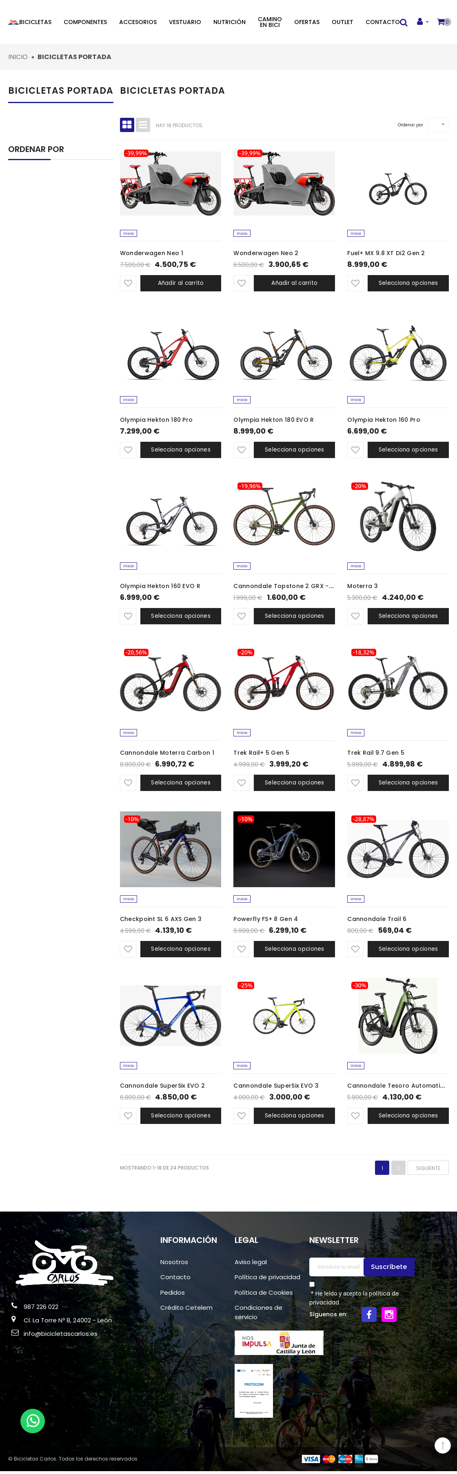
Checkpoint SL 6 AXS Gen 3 (161, 921)
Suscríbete (390, 1269)
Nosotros (174, 1264)
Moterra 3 (362, 588)
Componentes (85, 22)
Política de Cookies (264, 1295)
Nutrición (229, 22)
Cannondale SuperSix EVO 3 (276, 1088)
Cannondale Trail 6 (376, 921)
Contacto (383, 22)
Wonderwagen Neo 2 (265, 254)
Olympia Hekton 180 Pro (156, 420)
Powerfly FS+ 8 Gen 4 (265, 921)
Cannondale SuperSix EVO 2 (162, 1088)
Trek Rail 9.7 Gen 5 (375, 754)
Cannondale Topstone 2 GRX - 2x (285, 588)
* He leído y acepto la (354, 1300)
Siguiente (428, 1170)
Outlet (342, 22)
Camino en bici (270, 22)
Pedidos (172, 1295)
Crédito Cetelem (186, 1310)
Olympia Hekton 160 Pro (383, 420)
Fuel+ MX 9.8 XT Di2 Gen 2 (386, 254)
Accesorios (138, 22)
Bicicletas (35, 22)
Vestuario (185, 22)
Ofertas (306, 22)
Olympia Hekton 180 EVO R (273, 420)
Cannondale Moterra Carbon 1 (167, 754)
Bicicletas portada (60, 90)
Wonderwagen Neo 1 (151, 254)
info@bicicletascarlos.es (61, 1336)
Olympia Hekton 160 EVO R (160, 588)
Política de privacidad (267, 1280)
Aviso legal (251, 1264)
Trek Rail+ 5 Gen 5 (261, 754)
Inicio (129, 234)
